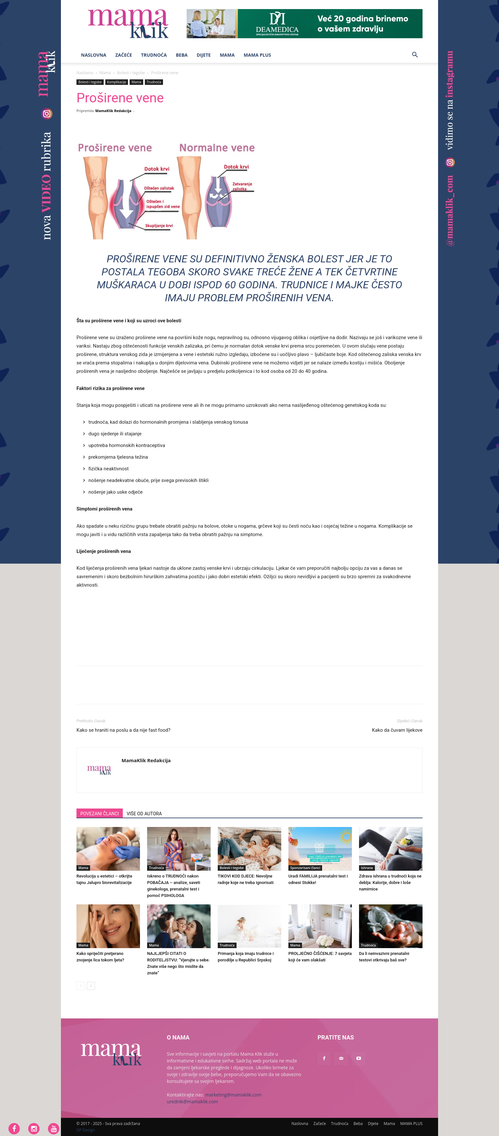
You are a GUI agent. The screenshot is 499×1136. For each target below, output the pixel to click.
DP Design (85, 1130)
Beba (182, 55)
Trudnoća (154, 55)
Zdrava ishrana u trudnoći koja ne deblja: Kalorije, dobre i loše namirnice (390, 882)
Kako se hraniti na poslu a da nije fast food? (123, 730)
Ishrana (367, 868)
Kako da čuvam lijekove (397, 730)
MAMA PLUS (257, 55)
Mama (227, 55)
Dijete (204, 55)
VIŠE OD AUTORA (144, 813)
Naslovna (93, 55)
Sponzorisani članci (305, 868)
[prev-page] (80, 986)
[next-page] (91, 986)
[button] (415, 55)
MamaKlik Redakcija (113, 110)
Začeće (123, 55)
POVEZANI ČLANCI (99, 813)
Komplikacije (116, 82)
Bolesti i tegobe (131, 72)
